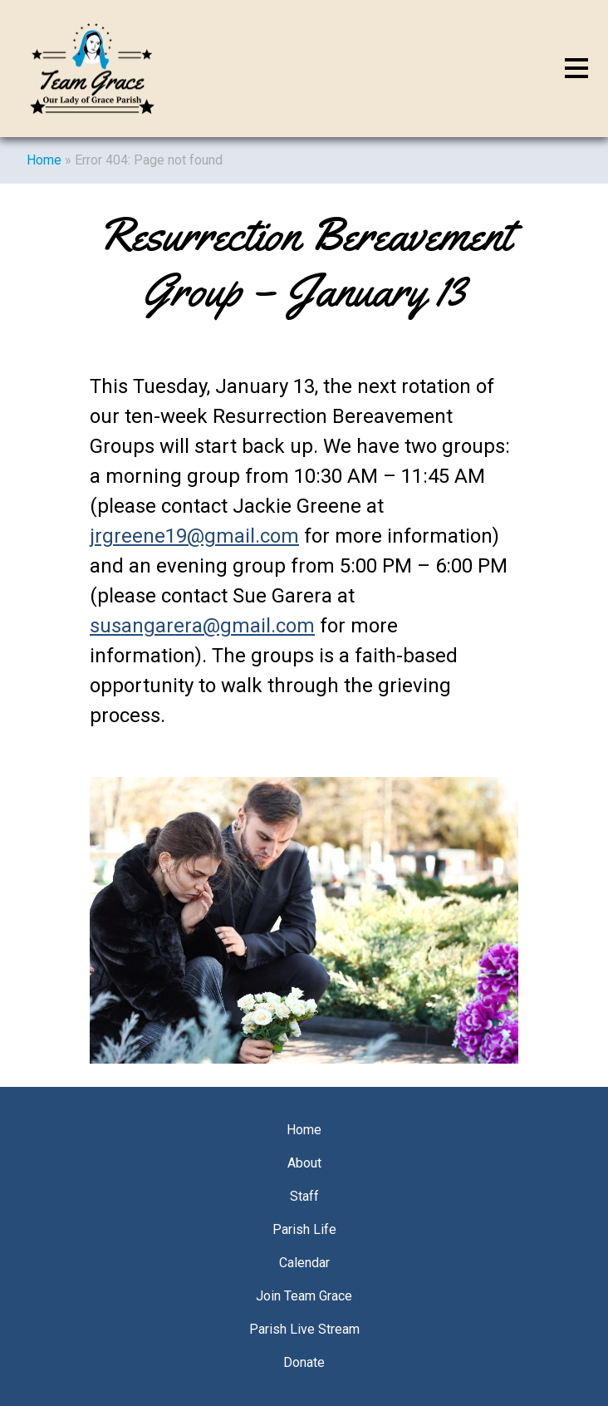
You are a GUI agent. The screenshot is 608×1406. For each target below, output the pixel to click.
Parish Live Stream (304, 1329)
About (304, 1163)
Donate (304, 1362)
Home (44, 160)
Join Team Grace (304, 1296)
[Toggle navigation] (576, 69)
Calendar (304, 1263)
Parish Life (304, 1229)
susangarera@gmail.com (202, 625)
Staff (304, 1196)
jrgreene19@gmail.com (194, 536)
